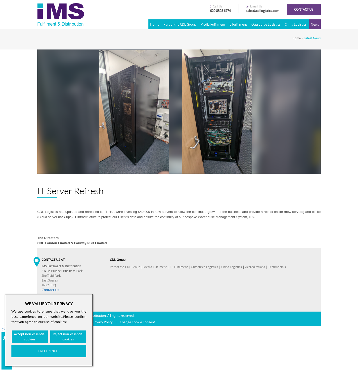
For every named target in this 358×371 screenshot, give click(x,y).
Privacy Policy (102, 322)
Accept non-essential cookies (29, 336)
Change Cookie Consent (137, 322)
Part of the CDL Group (180, 24)
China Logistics (296, 24)
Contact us (303, 9)
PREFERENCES (48, 351)
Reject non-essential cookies (68, 336)
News (315, 24)
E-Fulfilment (238, 24)
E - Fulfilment (179, 267)
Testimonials (277, 267)
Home (154, 24)
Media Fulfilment (212, 24)
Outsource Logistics (265, 24)
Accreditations (255, 267)
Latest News (312, 38)
